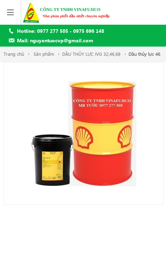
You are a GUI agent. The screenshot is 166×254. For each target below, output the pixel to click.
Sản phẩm (44, 54)
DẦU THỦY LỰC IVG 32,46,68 (91, 54)
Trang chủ (14, 54)
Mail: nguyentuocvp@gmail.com (55, 40)
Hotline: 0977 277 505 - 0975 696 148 (60, 31)
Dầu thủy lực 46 (144, 54)
